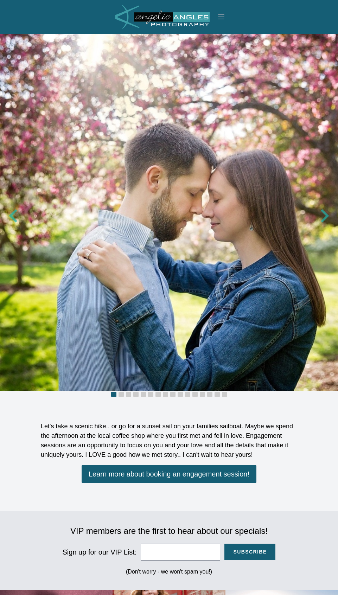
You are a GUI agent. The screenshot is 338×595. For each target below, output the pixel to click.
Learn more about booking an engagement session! (169, 474)
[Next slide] (323, 215)
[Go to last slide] (14, 215)
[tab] (113, 394)
